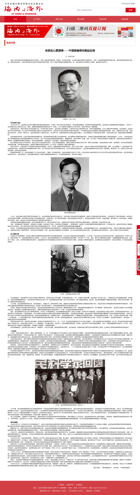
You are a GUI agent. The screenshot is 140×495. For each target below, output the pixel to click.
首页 (15, 19)
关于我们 (37, 19)
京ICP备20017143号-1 (76, 491)
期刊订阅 (59, 19)
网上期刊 (80, 19)
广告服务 (61, 485)
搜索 (131, 10)
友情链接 (124, 19)
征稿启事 (102, 19)
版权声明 (70, 485)
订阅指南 (79, 485)
